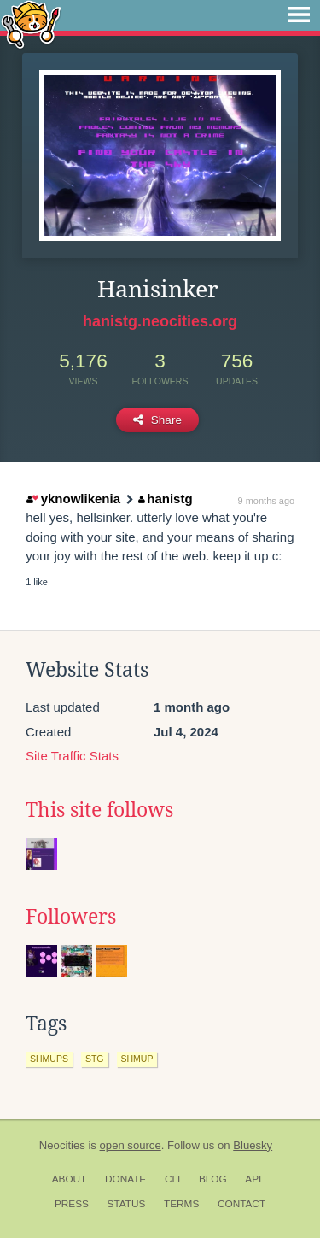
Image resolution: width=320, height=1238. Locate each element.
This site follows (99, 810)
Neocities (62, 1145)
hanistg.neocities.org (160, 321)
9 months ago (266, 501)
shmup (137, 1058)
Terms (181, 1204)
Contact (241, 1204)
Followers (71, 917)
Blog (213, 1179)
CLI (172, 1179)
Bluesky (252, 1145)
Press (72, 1204)
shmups (49, 1058)
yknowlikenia (73, 498)
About (69, 1179)
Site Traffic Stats (72, 755)
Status (127, 1204)
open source (130, 1145)
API (253, 1179)
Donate (125, 1179)
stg (94, 1058)
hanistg (165, 498)
